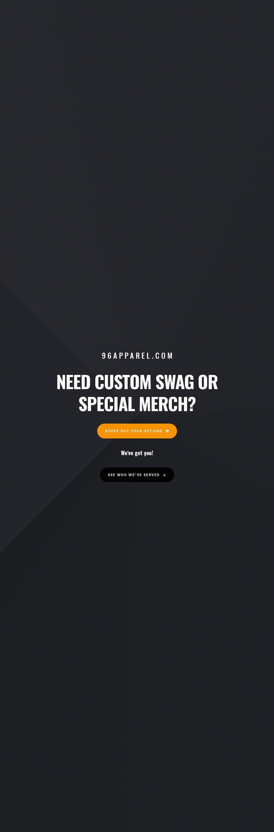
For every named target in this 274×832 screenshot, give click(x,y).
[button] (137, 431)
